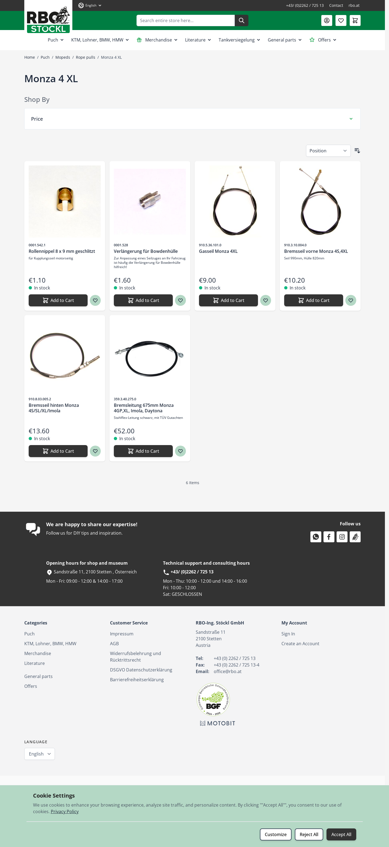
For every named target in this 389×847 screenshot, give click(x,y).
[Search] (241, 20)
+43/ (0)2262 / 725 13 (305, 5)
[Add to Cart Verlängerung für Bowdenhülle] (143, 300)
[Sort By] (328, 151)
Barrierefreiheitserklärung (137, 680)
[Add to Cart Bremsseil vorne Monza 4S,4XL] (313, 300)
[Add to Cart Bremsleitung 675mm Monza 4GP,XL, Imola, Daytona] (143, 451)
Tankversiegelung (240, 40)
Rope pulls (85, 57)
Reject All (309, 834)
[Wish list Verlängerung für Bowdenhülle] (180, 300)
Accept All (341, 834)
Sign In (288, 634)
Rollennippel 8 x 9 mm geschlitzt (62, 251)
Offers (323, 40)
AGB (114, 644)
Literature (198, 40)
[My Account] (326, 20)
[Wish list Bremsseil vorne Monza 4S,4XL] (350, 300)
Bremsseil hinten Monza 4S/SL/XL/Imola (54, 407)
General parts (285, 40)
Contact (336, 5)
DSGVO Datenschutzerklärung (141, 670)
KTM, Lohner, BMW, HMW (100, 40)
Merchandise (157, 40)
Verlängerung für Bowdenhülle (146, 251)
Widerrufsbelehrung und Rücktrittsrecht (135, 656)
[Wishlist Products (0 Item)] (340, 20)
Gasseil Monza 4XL (218, 251)
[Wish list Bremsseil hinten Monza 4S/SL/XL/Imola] (95, 451)
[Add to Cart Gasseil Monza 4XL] (228, 300)
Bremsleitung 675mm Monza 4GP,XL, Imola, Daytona (144, 407)
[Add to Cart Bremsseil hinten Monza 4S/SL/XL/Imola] (58, 451)
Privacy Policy (65, 811)
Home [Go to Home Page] (29, 57)
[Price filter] (192, 119)
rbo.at (354, 5)
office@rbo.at (228, 671)
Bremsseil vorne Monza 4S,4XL (316, 251)
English (36, 754)
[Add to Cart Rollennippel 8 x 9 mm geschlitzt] (58, 300)
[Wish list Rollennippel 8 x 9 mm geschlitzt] (95, 300)
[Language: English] (90, 5)
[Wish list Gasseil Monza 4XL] (265, 300)
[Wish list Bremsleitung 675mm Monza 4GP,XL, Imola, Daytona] (180, 451)
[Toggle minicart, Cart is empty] (355, 20)
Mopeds (62, 57)
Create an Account (300, 644)
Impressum (121, 634)
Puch (56, 40)
